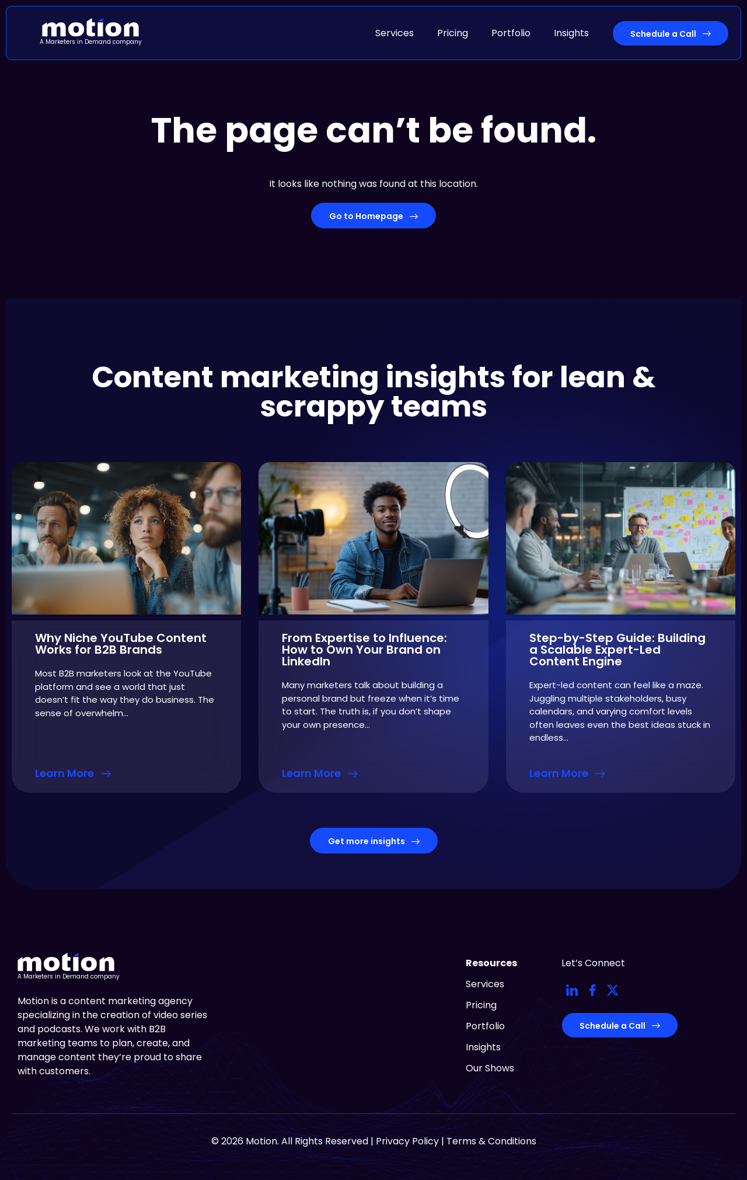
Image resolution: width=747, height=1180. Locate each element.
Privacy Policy (407, 1141)
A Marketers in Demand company (91, 41)
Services (394, 33)
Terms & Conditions (491, 1141)
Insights (571, 33)
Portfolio (510, 33)
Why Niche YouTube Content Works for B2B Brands (121, 644)
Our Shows (490, 1068)
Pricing (452, 33)
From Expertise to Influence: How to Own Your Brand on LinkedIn (364, 649)
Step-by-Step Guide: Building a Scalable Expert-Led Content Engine (617, 649)
